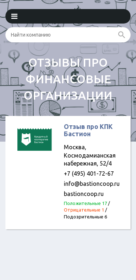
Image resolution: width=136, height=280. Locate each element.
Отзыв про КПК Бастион (88, 130)
